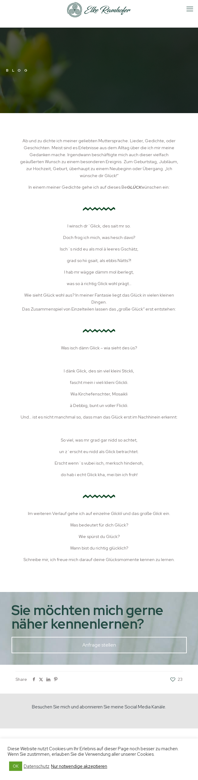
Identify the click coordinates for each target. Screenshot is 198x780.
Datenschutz (37, 766)
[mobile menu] (190, 9)
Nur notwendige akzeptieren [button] (79, 766)
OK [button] (16, 766)
